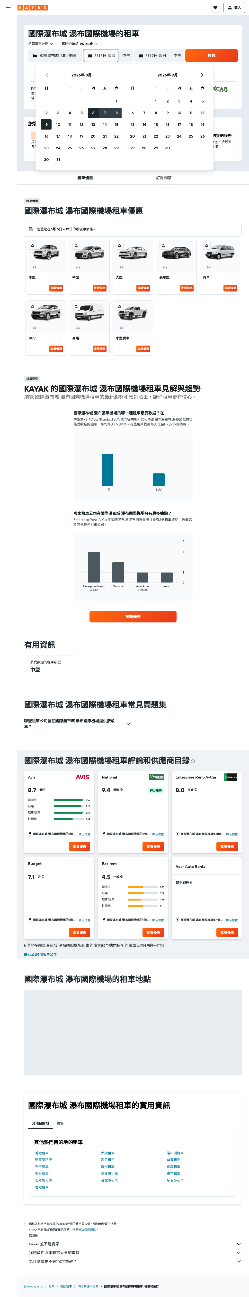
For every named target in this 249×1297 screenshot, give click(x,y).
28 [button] (105, 147)
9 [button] (46, 124)
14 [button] (105, 124)
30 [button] (46, 159)
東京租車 (173, 1173)
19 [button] (81, 136)
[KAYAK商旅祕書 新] (8, 87)
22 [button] (116, 136)
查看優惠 (56, 288)
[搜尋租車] (8, 43)
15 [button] (116, 124)
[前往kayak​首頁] (33, 7)
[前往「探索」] (8, 67)
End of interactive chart (79, 487)
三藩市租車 (109, 1173)
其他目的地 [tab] (40, 1123)
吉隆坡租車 (43, 1180)
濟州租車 (108, 1167)
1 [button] (116, 101)
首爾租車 (173, 1160)
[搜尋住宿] (8, 33)
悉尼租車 (108, 1160)
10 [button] (58, 124)
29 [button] (116, 147)
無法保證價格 (87, 1229)
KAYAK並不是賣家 (135, 1244)
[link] (133, 616)
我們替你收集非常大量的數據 (135, 1253)
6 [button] (93, 112)
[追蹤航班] (8, 77)
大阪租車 (108, 1153)
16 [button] (46, 136)
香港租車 (42, 1153)
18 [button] (70, 136)
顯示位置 (84, 834)
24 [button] (58, 147)
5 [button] (81, 112)
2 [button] (46, 112)
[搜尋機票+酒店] (8, 53)
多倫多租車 (175, 1180)
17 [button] (58, 136)
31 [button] (58, 159)
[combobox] (41, 43)
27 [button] (93, 147)
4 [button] (70, 112)
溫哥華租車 (43, 1160)
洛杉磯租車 (175, 1153)
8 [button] (117, 112)
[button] (8, 7)
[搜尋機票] (8, 22)
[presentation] (193, 761)
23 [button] (46, 147)
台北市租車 (109, 1180)
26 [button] (81, 147)
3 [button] (58, 112)
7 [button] (105, 112)
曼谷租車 (42, 1173)
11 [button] (69, 124)
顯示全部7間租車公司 (40, 954)
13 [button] (93, 124)
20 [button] (93, 136)
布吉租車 (42, 1167)
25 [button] (70, 147)
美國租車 (66, 1286)
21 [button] (105, 136)
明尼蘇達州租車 (88, 1286)
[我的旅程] (8, 101)
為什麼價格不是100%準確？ (135, 1261)
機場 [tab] (60, 1123)
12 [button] (81, 124)
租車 (51, 1286)
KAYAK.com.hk (33, 1286)
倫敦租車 (173, 1167)
